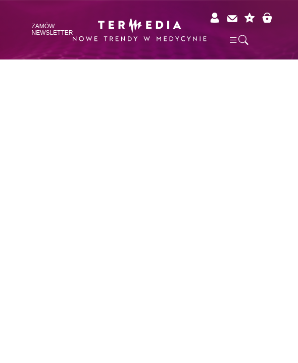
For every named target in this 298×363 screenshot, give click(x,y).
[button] (238, 39)
